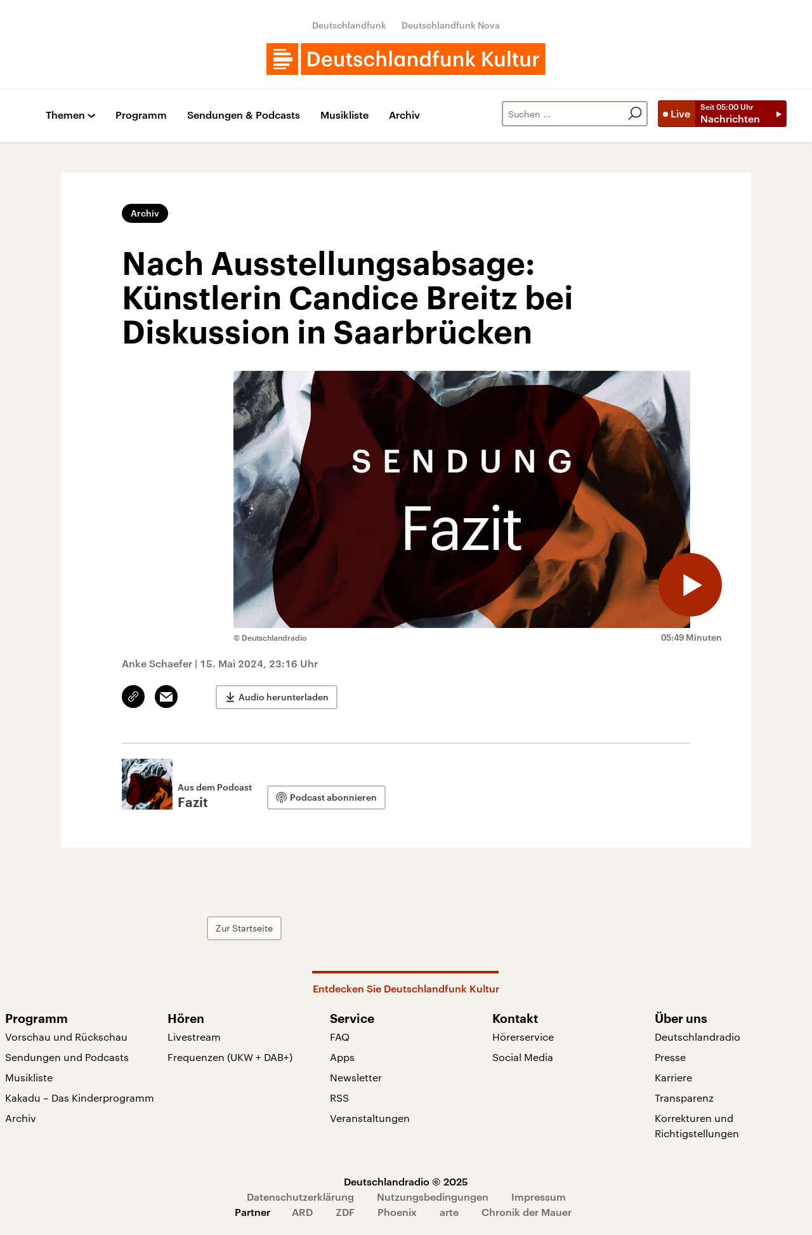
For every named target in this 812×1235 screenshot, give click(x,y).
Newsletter (356, 1077)
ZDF (345, 1212)
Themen (65, 115)
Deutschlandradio (697, 1037)
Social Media (522, 1057)
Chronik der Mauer (526, 1212)
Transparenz (684, 1097)
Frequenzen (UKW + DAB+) (229, 1057)
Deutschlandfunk (349, 25)
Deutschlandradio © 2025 (406, 1181)
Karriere (673, 1077)
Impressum (538, 1197)
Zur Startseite (244, 928)
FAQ (340, 1037)
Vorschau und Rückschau (66, 1037)
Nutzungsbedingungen (432, 1197)
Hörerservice (523, 1037)
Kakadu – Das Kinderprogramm (79, 1097)
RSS (339, 1097)
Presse (670, 1057)
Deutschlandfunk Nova (451, 25)
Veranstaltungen (370, 1118)
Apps (342, 1057)
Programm (141, 115)
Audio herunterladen (284, 696)
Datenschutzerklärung (300, 1197)
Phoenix (397, 1212)
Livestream (194, 1037)
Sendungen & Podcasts (243, 115)
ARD (302, 1212)
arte (449, 1212)
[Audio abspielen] (690, 585)
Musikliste (344, 115)
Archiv (404, 115)
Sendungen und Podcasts (67, 1057)
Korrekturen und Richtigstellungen (697, 1125)
